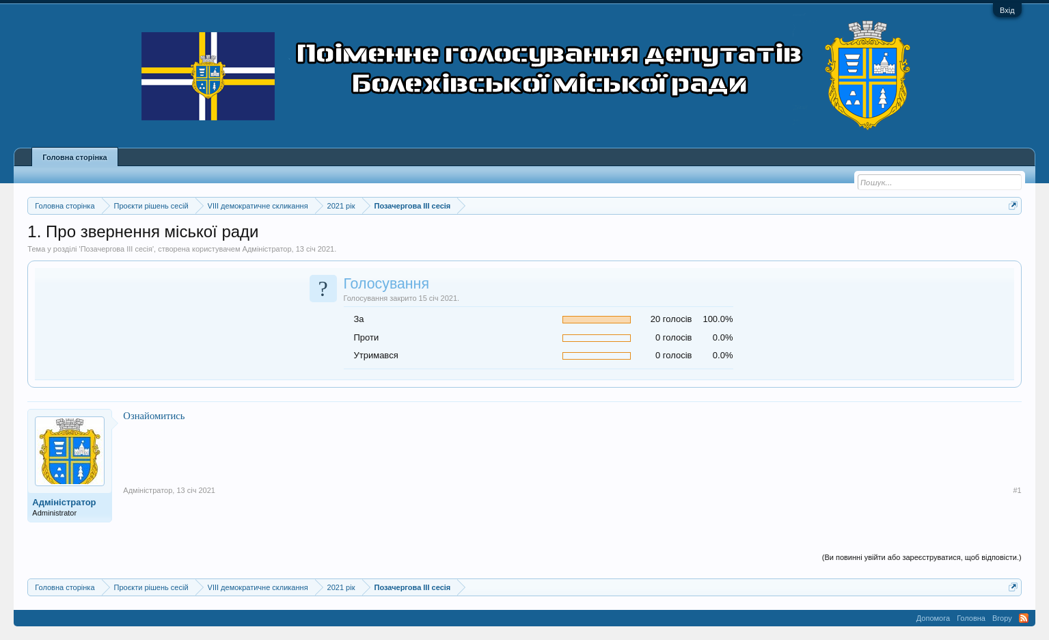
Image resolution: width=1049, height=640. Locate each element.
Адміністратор (267, 249)
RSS (1023, 618)
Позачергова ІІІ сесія (116, 249)
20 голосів (671, 319)
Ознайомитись (154, 415)
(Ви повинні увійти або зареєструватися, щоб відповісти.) (922, 557)
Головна (971, 618)
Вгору (1002, 618)
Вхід (1007, 10)
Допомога (933, 618)
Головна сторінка (74, 157)
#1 (1017, 490)
